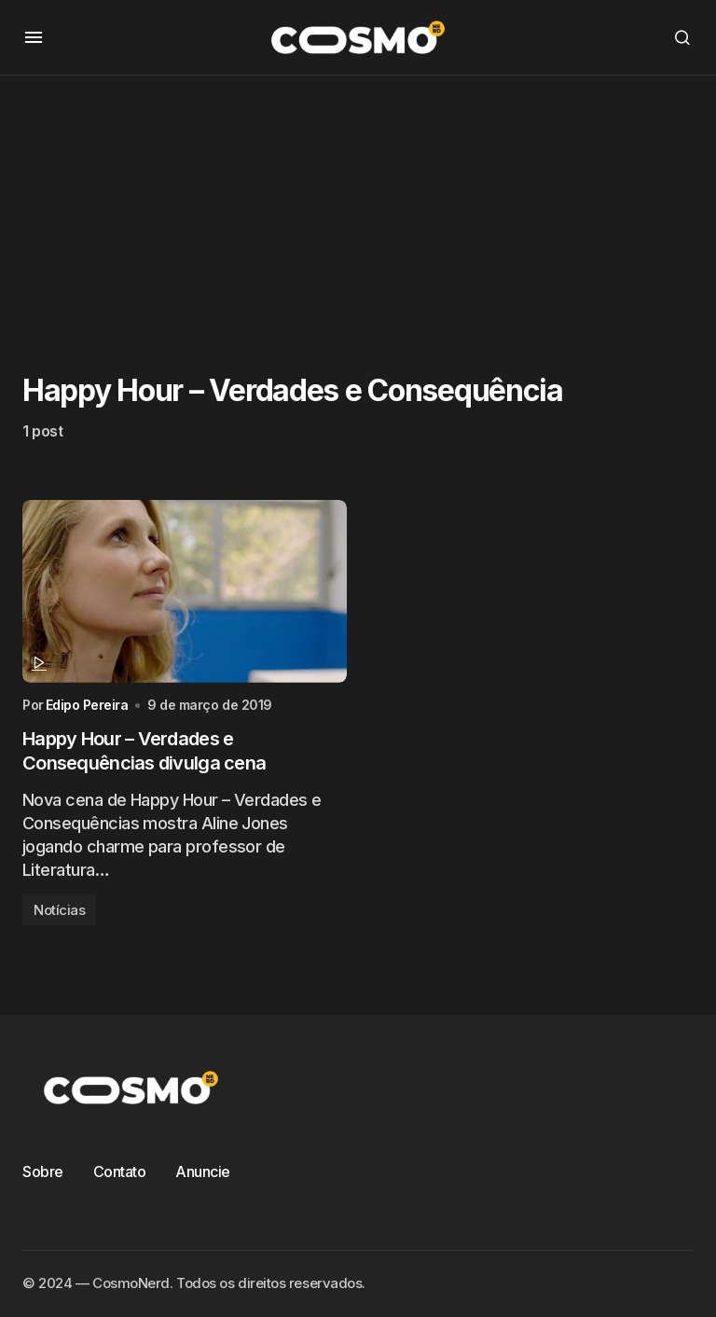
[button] (33, 37)
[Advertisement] (358, 206)
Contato (119, 1171)
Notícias (59, 910)
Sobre (42, 1171)
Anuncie (202, 1171)
